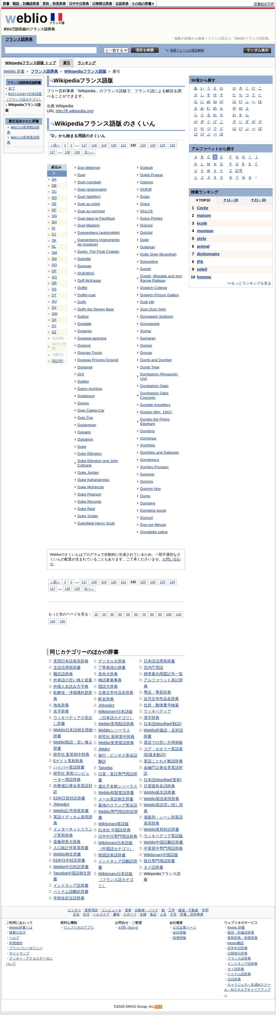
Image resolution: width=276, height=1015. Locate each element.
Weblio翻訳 (235, 943)
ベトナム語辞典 (239, 974)
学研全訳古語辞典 (69, 898)
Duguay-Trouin (90, 353)
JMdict (104, 749)
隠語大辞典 (108, 686)
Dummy (146, 481)
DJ (54, 234)
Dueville (84, 259)
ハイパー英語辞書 (69, 767)
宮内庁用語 (153, 667)
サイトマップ (19, 953)
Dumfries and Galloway (159, 452)
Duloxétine (149, 261)
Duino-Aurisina (90, 389)
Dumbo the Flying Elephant (154, 421)
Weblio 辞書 (14, 71)
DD (54, 198)
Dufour (83, 316)
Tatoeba (105, 768)
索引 (66, 63)
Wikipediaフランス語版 (85, 71)
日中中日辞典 (79, 3)
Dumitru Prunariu (154, 467)
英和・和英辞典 (54, 3)
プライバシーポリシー (26, 948)
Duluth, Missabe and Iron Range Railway (161, 278)
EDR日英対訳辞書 (69, 798)
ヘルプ (14, 937)
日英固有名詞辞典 (159, 786)
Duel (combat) (89, 182)
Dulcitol (146, 232)
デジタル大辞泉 (112, 661)
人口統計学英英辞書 (70, 848)
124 (152, 145)
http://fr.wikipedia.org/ (75, 111)
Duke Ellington (90, 453)
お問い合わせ (128, 927)
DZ (54, 332)
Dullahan (147, 247)
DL (54, 247)
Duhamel (85, 367)
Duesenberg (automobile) (99, 232)
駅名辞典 (106, 699)
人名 (163, 914)
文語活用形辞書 (67, 667)
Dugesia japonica (92, 338)
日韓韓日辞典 (102, 3)
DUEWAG (86, 273)
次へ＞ (89, 152)
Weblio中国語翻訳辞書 (163, 842)
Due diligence (89, 168)
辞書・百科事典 (191, 914)
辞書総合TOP (264, 4)
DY (54, 326)
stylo (202, 238)
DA (54, 179)
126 (172, 145)
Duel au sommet (91, 211)
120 (113, 145)
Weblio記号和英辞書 (71, 810)
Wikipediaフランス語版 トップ (30, 63)
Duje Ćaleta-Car (91, 410)
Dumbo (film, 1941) (156, 412)
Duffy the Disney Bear (96, 309)
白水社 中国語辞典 (114, 830)
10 (96, 614)
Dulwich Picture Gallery (159, 295)
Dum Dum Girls (153, 309)
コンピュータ (111, 910)
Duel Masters (89, 225)
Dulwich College (153, 288)
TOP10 (202, 200)
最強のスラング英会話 (117, 805)
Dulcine (146, 225)
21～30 (258, 200)
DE (54, 204)
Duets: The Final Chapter (98, 251)
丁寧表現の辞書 (112, 667)
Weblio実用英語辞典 (116, 742)
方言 (173, 914)
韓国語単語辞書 (112, 855)
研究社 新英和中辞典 (71, 754)
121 (123, 145)
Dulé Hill (147, 302)
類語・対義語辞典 (26, 3)
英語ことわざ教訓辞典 (163, 761)
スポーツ (129, 914)
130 (62, 621)
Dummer (147, 474)
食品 (153, 914)
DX (54, 320)
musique (205, 231)
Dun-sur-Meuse (153, 525)
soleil (202, 269)
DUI (81, 374)
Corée (202, 208)
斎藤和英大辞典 (67, 841)
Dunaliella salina (153, 532)
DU (54, 301)
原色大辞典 (108, 674)
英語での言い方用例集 (163, 742)
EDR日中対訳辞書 (69, 860)
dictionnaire (208, 254)
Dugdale (85, 324)
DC (54, 192)
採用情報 (179, 937)
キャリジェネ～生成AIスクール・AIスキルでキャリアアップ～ (247, 990)
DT (54, 295)
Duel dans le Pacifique (96, 218)
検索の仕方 (17, 932)
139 (77, 152)
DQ (54, 277)
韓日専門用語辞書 (159, 861)
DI (53, 228)
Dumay (146, 353)
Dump (145, 496)
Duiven (83, 403)
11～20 (230, 200)
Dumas (146, 345)
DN (54, 259)
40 (120, 614)
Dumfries (147, 445)
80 (152, 614)
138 (67, 152)
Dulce (145, 204)
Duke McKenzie (91, 487)
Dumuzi (146, 518)
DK (54, 240)
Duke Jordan (88, 472)
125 (162, 145)
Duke (82, 447)
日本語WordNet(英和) (163, 780)
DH (54, 222)
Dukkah (146, 168)
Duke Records (89, 501)
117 (84, 145)
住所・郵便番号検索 (161, 705)
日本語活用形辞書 (159, 661)
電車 (128, 910)
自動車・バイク (146, 910)
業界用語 (91, 910)
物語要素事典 (110, 680)
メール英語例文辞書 (115, 799)
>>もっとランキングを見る (249, 283)
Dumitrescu (149, 460)
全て (11, 88)
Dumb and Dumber (156, 360)
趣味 (116, 914)
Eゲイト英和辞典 (68, 761)
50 (128, 614)
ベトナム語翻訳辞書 (70, 891)
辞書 (6, 3)
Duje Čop (85, 418)
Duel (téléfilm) (89, 197)
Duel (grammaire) (92, 189)
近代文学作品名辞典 (161, 698)
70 (144, 614)
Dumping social (153, 510)
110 (178, 614)
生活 (86, 914)
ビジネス (74, 910)
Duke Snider (88, 516)
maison (204, 215)
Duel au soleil (89, 204)
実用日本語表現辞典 (70, 661)
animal (203, 246)
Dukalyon (85, 439)
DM (54, 253)
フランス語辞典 (19, 39)
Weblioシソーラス (114, 730)
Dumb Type (149, 367)
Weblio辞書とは (20, 927)
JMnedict (61, 804)
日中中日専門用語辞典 (117, 836)
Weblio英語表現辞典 (161, 799)
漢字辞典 (151, 717)
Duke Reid (86, 509)
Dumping (147, 503)
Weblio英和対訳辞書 (161, 829)
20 (104, 614)
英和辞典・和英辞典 (242, 937)
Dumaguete (150, 324)
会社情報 (179, 932)
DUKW (146, 189)
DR (54, 283)
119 (103, 145)
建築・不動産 (188, 910)
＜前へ (55, 145)
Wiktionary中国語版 (161, 855)
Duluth (145, 269)
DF (54, 210)
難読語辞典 (63, 674)
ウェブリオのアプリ (79, 927)
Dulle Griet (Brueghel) (158, 254)
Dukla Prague (151, 175)
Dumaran (147, 338)
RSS (158, 1006)
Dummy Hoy (150, 489)
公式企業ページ (184, 927)
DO (54, 265)
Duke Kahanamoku (93, 480)
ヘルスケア (101, 914)
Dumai (145, 331)
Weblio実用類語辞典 (116, 724)
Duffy (82, 302)
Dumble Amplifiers (155, 405)
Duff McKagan (89, 280)
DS (54, 289)
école (202, 223)
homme (204, 277)
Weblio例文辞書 (67, 854)
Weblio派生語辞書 (160, 792)
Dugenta (85, 331)
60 (136, 614)
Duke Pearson (89, 494)
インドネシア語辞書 (70, 885)
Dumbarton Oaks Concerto (154, 395)
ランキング (87, 63)
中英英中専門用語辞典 (163, 848)
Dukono (146, 182)
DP (54, 271)
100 (168, 614)
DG (54, 216)
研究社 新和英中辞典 (116, 736)
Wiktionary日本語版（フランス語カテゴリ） (115, 879)
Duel (81, 175)
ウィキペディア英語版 (163, 836)
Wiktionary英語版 (113, 824)
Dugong (84, 345)
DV (54, 308)
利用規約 (16, 943)
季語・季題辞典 (157, 692)
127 (52, 152)
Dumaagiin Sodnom (156, 316)
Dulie (144, 240)
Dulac (145, 197)
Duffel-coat (87, 295)
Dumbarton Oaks (154, 386)
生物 (143, 914)
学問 (205, 910)
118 (94, 145)
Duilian (83, 381)
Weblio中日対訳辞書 (71, 867)
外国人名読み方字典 (70, 686)
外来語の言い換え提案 (72, 680)
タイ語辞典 (235, 969)
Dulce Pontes (151, 218)
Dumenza (148, 438)
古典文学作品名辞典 (115, 692)
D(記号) (57, 361)
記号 (239, 171)
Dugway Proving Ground (98, 360)
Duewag (84, 266)
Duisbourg (86, 396)
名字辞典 (61, 711)
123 (143, 145)
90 (160, 614)
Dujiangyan (87, 425)
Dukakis (84, 432)
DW (54, 314)
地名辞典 (61, 705)
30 (112, 614)
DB (54, 186)
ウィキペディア (157, 711)
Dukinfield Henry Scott (96, 523)
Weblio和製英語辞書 (116, 792)
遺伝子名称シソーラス (117, 786)
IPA (200, 261)
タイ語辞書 (153, 867)
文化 (76, 914)
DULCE (146, 211)
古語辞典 (122, 3)
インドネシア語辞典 (242, 963)
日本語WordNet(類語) (163, 724)
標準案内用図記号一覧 (163, 674)
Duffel (82, 288)
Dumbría (147, 431)
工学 (171, 910)
